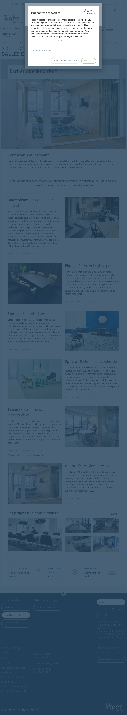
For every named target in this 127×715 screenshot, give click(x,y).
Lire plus (62, 41)
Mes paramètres (41, 50)
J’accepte (89, 61)
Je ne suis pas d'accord (65, 61)
